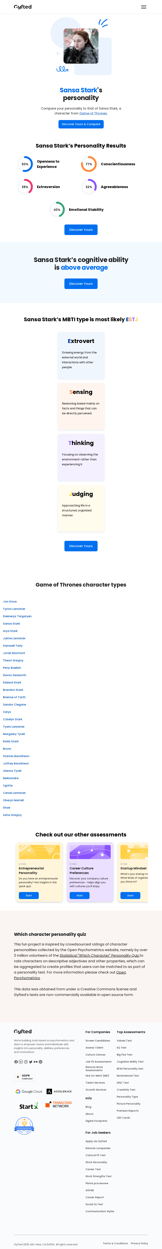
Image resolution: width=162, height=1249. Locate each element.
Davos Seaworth (14, 675)
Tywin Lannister (14, 727)
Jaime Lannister (14, 638)
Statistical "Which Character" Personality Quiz (100, 955)
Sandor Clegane (14, 705)
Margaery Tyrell (14, 734)
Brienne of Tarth (14, 697)
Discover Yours (81, 229)
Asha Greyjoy (12, 815)
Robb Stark (11, 741)
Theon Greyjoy (13, 660)
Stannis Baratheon (16, 756)
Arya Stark (10, 631)
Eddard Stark (12, 682)
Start (29, 895)
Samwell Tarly (13, 646)
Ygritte (8, 786)
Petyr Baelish (12, 668)
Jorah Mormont (14, 653)
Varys (7, 712)
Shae (6, 808)
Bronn (7, 749)
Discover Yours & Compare (81, 124)
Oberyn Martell (13, 800)
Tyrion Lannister (14, 609)
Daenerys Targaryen (17, 616)
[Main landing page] (24, 7)
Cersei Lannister (14, 793)
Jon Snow (10, 602)
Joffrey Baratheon (16, 763)
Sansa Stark (11, 624)
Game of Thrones (93, 113)
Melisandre (11, 778)
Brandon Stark (13, 690)
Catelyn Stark (12, 719)
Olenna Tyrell (12, 771)
